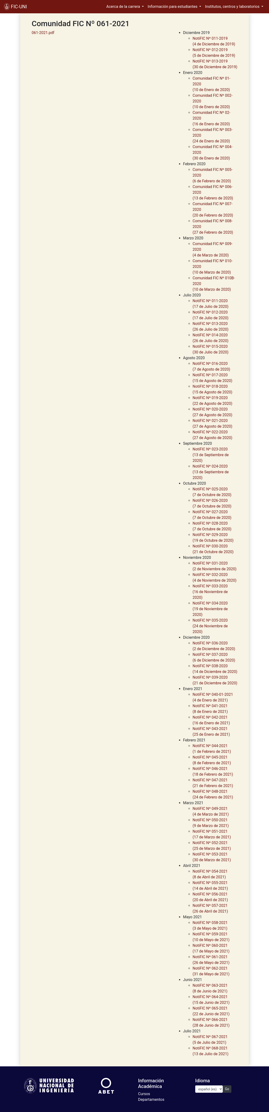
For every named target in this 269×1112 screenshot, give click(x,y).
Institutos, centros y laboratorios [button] (232, 6)
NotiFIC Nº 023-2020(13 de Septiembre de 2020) (211, 455)
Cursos (144, 1094)
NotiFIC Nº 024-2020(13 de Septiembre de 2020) (211, 472)
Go (227, 1089)
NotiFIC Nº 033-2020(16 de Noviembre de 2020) (210, 592)
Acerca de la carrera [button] (123, 6)
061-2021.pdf (43, 32)
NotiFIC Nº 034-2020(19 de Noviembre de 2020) (210, 609)
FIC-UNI (15, 6)
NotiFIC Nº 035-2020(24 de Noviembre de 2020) (210, 626)
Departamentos (151, 1099)
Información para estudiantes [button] (173, 6)
